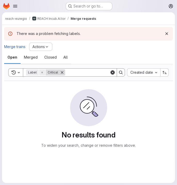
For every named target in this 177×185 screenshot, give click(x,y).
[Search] (97, 72)
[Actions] (40, 47)
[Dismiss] (167, 34)
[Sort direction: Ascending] (165, 72)
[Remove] (62, 72)
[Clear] (112, 72)
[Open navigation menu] (15, 6)
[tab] (12, 57)
